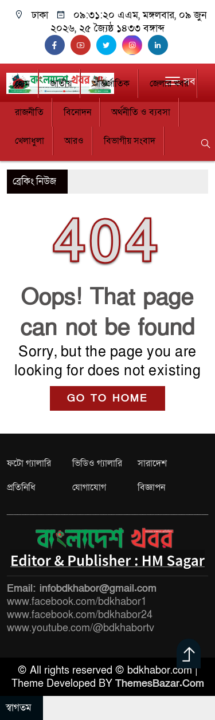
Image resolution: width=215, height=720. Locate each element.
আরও (74, 141)
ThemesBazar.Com (159, 683)
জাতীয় (61, 83)
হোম (22, 83)
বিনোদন (77, 112)
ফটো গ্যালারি (29, 463)
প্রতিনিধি (21, 487)
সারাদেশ (152, 463)
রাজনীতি (29, 112)
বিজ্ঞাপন (151, 487)
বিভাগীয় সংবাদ (129, 141)
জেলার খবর (169, 83)
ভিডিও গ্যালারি (97, 463)
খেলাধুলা (29, 141)
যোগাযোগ (89, 487)
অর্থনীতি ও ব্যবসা (140, 112)
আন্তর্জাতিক (111, 83)
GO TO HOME (107, 398)
